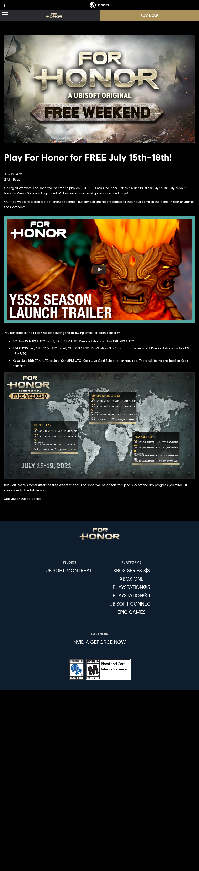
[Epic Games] (131, 612)
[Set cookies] (99, 863)
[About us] (99, 791)
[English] (99, 722)
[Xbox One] (131, 579)
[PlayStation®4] (131, 595)
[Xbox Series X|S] (131, 570)
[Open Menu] (5, 14)
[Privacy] (99, 829)
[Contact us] (99, 822)
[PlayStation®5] (131, 587)
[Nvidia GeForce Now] (99, 642)
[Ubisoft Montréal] (69, 570)
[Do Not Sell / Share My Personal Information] (99, 849)
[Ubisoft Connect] (99, 782)
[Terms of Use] (99, 836)
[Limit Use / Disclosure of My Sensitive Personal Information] (99, 856)
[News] (99, 799)
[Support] (99, 807)
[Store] (99, 774)
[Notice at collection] (99, 843)
